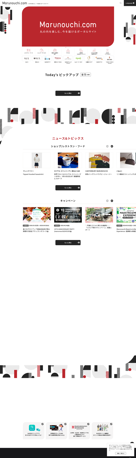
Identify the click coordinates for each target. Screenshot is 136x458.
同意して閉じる (120, 453)
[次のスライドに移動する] (112, 147)
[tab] (70, 47)
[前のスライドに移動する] (107, 147)
